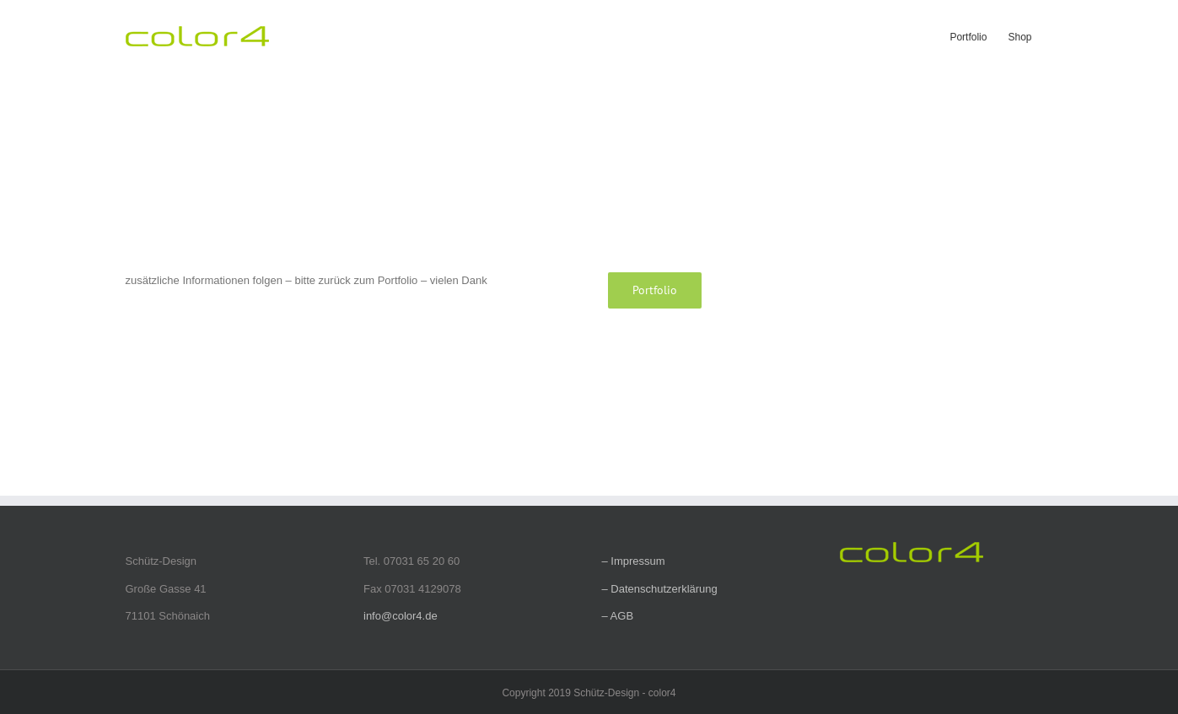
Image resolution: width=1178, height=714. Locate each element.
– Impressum (633, 561)
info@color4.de (400, 615)
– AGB (618, 615)
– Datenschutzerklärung (660, 588)
